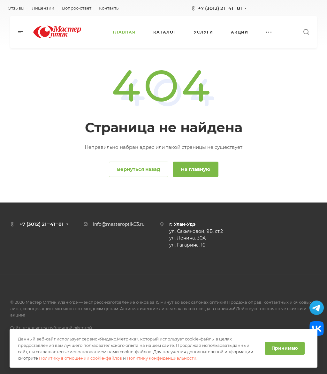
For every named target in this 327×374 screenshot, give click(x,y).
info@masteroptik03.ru (119, 224)
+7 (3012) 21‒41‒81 (220, 8)
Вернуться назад (138, 169)
